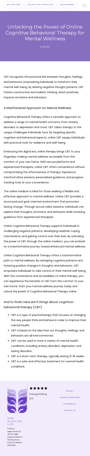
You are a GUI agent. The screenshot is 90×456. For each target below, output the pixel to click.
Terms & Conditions (70, 397)
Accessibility (69, 404)
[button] (84, 6)
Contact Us (69, 410)
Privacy (69, 391)
